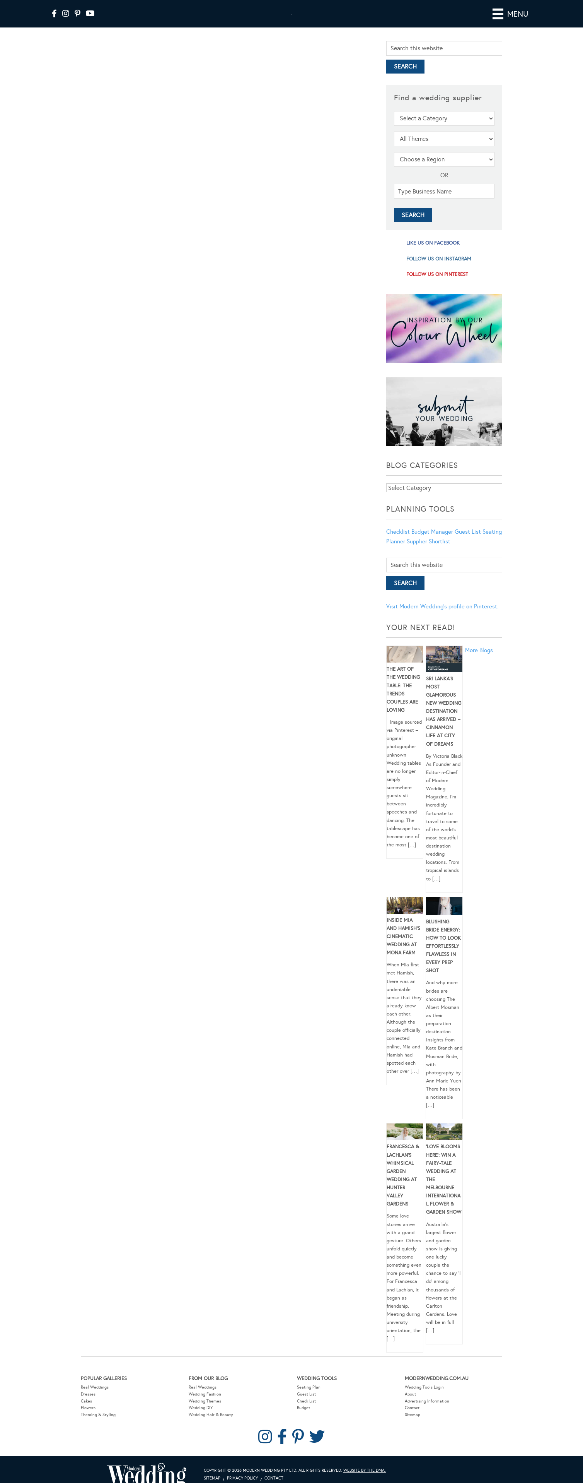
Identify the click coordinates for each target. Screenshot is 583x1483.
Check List (306, 1412)
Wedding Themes (205, 1412)
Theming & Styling (98, 1425)
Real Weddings (95, 1398)
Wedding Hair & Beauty (211, 1425)
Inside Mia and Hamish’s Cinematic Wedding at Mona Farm (403, 947)
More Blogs (479, 661)
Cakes (86, 1412)
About (410, 1405)
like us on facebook (433, 254)
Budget (303, 1418)
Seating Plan (308, 1398)
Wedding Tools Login (424, 1398)
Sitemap (412, 1425)
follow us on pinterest (437, 285)
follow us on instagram (438, 270)
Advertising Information (427, 1412)
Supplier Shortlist (428, 552)
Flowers (88, 1418)
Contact (412, 1418)
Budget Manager (432, 542)
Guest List (468, 542)
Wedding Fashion (205, 1405)
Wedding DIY (201, 1418)
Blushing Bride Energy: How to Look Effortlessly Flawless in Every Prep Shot (443, 957)
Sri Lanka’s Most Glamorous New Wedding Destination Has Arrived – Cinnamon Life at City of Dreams (443, 722)
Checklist (398, 542)
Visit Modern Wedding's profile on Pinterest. (442, 617)
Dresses (88, 1405)
